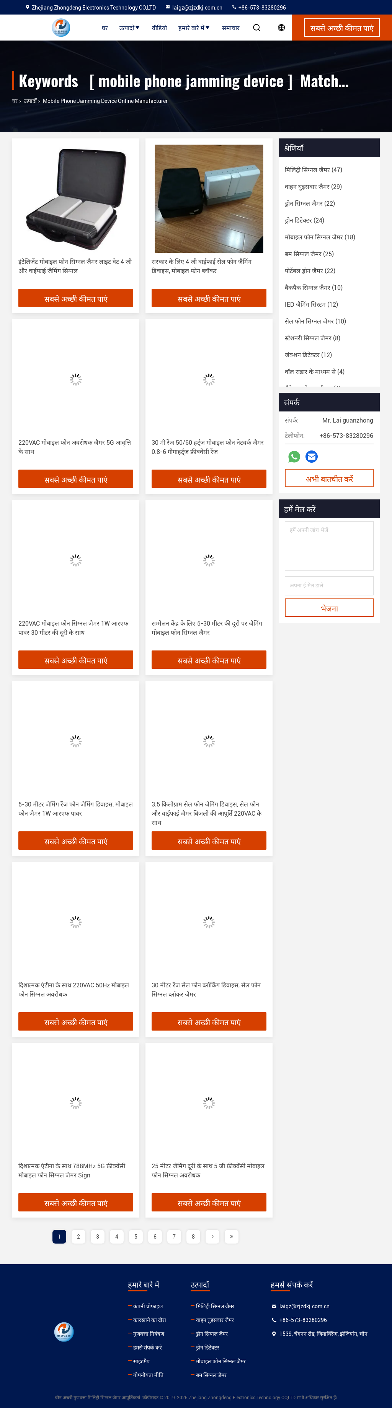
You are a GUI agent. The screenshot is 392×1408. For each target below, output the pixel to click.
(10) (314, 287)
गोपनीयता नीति (148, 1375)
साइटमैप (141, 1361)
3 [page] (97, 1237)
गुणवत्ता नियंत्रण (148, 1334)
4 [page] (116, 1237)
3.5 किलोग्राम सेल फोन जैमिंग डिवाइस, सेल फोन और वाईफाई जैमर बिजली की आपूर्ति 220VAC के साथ (206, 813)
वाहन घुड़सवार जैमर (215, 1320)
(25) (309, 254)
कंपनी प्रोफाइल (148, 1306)
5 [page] (135, 1237)
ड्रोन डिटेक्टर (207, 1348)
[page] (212, 1237)
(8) (312, 338)
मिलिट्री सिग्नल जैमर (215, 1306)
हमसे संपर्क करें (147, 1348)
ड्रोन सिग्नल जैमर (212, 1334)
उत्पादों (129, 27)
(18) (320, 237)
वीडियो (159, 27)
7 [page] (174, 1237)
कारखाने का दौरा (149, 1320)
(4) (315, 372)
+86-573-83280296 (258, 8)
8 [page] (193, 1237)
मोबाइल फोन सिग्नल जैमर (221, 1361)
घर (105, 27)
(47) (313, 170)
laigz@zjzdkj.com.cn (193, 8)
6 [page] (155, 1237)
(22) (310, 203)
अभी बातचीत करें (329, 478)
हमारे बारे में (194, 27)
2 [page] (78, 1237)
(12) (311, 304)
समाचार (231, 27)
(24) (304, 220)
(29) (313, 186)
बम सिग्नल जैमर (211, 1375)
